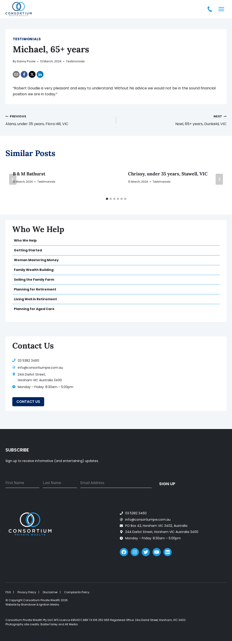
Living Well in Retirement (35, 299)
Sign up (167, 483)
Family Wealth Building (34, 270)
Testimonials (27, 39)
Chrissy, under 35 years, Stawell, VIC (168, 174)
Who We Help (25, 240)
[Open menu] (221, 9)
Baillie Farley (49, 624)
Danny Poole (26, 61)
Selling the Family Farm (34, 279)
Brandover (28, 604)
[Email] (16, 74)
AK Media (71, 624)
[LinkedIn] (40, 74)
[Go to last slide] (12, 179)
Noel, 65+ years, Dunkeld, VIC (173, 119)
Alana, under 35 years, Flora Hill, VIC (58, 119)
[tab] (107, 199)
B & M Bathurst (29, 174)
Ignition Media (49, 604)
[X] (32, 74)
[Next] (219, 179)
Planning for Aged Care (34, 309)
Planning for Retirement (35, 289)
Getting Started (28, 250)
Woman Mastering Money (36, 260)
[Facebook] (24, 74)
